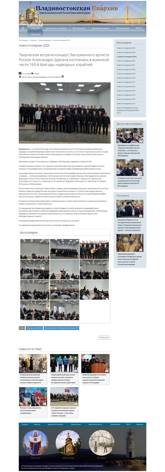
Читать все (104, 337)
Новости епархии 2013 (126, 99)
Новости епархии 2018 (126, 78)
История (101, 458)
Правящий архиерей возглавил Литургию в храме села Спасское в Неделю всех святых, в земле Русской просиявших (130, 259)
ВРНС (139, 29)
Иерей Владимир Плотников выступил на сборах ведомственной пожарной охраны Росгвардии (94, 379)
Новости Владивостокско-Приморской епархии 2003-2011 (128, 110)
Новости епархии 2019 (126, 74)
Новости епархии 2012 (126, 104)
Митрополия (79, 29)
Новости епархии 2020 (126, 69)
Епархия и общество (34, 328)
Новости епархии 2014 (126, 95)
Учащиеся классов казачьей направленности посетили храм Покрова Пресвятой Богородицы (130, 182)
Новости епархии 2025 (126, 48)
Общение (35, 35)
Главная (25, 424)
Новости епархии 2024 (126, 52)
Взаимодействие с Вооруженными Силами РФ (61, 328)
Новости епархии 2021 (126, 65)
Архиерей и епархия (56, 29)
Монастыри (68, 458)
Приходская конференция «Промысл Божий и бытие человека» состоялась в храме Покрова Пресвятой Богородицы (129, 150)
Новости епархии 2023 (62, 40)
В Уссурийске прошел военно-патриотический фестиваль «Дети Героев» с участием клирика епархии (63, 412)
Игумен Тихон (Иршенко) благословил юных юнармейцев (30, 410)
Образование (123, 29)
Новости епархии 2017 (126, 82)
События (35, 29)
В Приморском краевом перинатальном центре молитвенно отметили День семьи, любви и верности (31, 379)
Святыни (35, 458)
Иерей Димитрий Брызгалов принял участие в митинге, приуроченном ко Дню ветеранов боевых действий (63, 379)
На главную (23, 40)
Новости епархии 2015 (126, 91)
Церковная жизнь (100, 29)
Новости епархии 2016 (126, 87)
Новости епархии (45, 40)
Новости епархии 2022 (126, 61)
